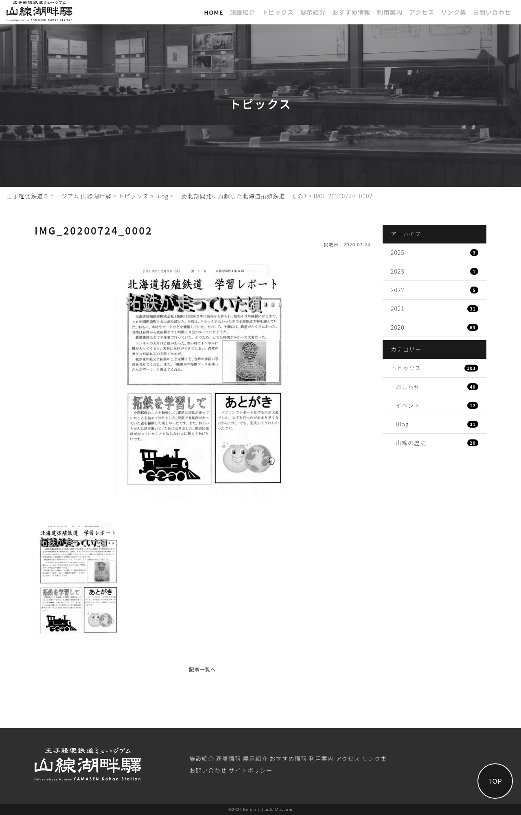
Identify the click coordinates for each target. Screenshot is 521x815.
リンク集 (453, 12)
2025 (434, 252)
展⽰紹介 (313, 12)
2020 (434, 327)
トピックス (277, 12)
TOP (494, 780)
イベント (437, 405)
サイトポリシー (250, 770)
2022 (434, 290)
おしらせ (437, 387)
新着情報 (228, 758)
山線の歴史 (437, 443)
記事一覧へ (202, 669)
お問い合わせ (492, 12)
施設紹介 (243, 12)
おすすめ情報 (351, 12)
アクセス (421, 12)
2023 (434, 271)
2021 (434, 308)
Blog (437, 424)
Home (213, 12)
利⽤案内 (390, 12)
